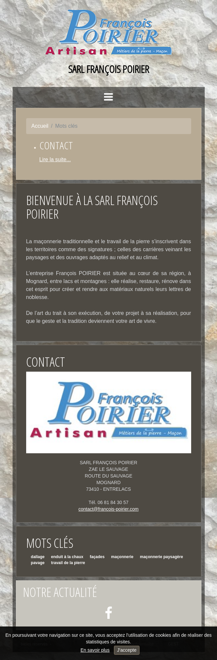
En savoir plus (95, 650)
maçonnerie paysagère (161, 556)
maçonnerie (122, 556)
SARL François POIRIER (108, 69)
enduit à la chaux (67, 556)
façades (97, 556)
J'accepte (126, 650)
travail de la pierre (68, 562)
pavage (37, 562)
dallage (37, 556)
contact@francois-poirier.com (109, 509)
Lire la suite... (55, 159)
